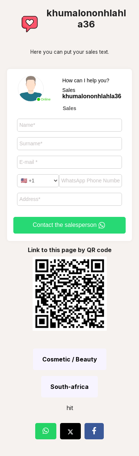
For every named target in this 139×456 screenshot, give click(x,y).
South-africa (69, 386)
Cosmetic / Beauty (69, 359)
